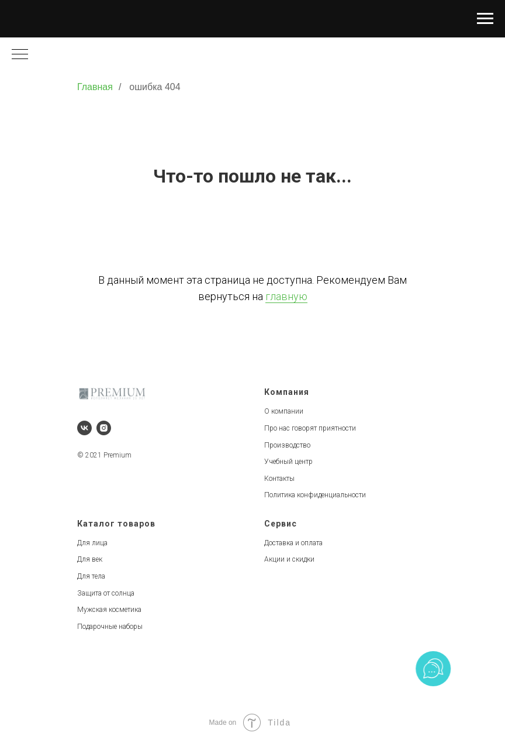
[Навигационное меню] (485, 19)
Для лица (92, 543)
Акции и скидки (289, 559)
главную (286, 296)
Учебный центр (288, 462)
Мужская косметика (109, 610)
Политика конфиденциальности (315, 495)
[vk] (84, 428)
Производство (287, 445)
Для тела (91, 576)
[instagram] (103, 428)
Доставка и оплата (293, 543)
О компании (283, 411)
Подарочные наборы (110, 626)
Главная (95, 87)
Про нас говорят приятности (310, 428)
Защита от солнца (105, 593)
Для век (89, 559)
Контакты (279, 478)
